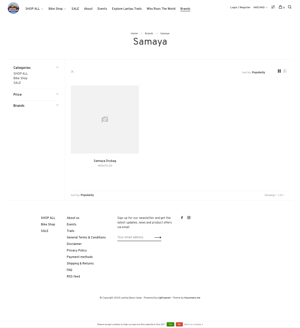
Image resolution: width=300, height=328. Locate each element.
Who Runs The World (161, 9)
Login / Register (240, 7)
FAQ (69, 270)
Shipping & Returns (80, 264)
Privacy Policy (77, 251)
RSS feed (73, 277)
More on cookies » (193, 324)
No (179, 324)
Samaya (164, 33)
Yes (170, 324)
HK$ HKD (259, 7)
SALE (75, 9)
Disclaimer (74, 244)
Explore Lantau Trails (127, 9)
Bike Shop (56, 9)
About (88, 9)
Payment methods (80, 257)
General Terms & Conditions (86, 238)
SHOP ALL (32, 9)
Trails (70, 231)
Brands (185, 9)
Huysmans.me (192, 297)
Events (102, 9)
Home (134, 33)
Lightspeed (164, 297)
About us (73, 218)
